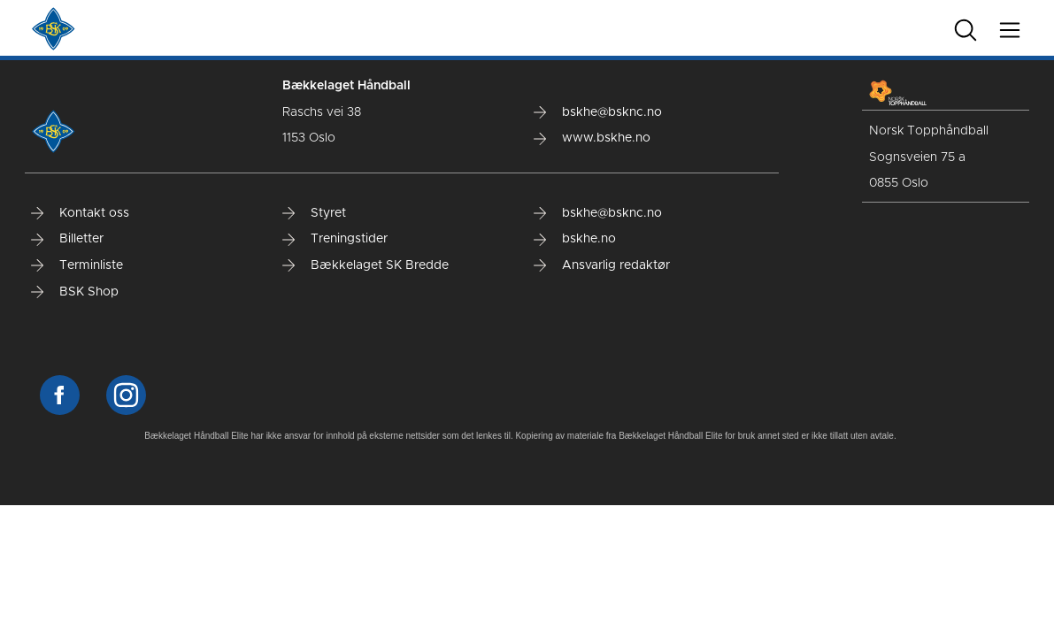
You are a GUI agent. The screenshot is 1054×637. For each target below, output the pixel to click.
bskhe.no (575, 239)
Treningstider (335, 239)
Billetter (67, 239)
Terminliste (77, 265)
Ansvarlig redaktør (602, 265)
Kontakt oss (80, 213)
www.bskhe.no (592, 138)
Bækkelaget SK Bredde (365, 265)
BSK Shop (75, 292)
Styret (314, 213)
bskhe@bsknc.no (598, 112)
